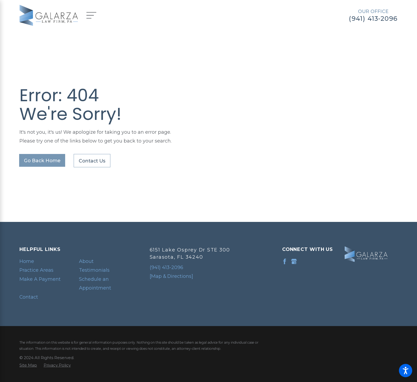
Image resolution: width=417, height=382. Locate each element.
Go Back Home (42, 160)
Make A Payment (40, 279)
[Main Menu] (95, 15)
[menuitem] (44, 261)
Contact (28, 297)
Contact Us (92, 161)
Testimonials (94, 270)
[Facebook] (284, 261)
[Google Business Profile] (294, 261)
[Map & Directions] (171, 276)
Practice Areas (36, 270)
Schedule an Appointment (95, 283)
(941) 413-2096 (373, 18)
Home (26, 261)
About (86, 261)
